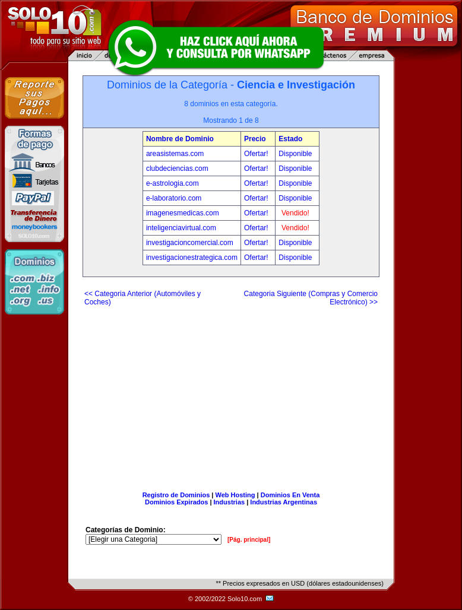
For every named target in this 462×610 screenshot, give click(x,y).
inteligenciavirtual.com (181, 228)
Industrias (229, 502)
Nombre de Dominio (180, 139)
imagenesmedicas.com (182, 213)
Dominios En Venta (290, 494)
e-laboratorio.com (173, 198)
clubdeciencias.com (177, 168)
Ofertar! (257, 154)
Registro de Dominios (176, 494)
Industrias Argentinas (283, 502)
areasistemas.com (175, 154)
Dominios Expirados (176, 502)
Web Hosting (235, 494)
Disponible (295, 154)
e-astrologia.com (172, 183)
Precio (255, 139)
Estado (290, 139)
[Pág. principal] (248, 539)
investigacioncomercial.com (189, 243)
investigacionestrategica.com (192, 257)
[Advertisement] (231, 394)
